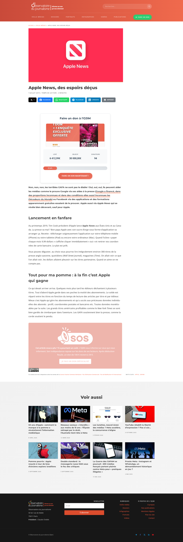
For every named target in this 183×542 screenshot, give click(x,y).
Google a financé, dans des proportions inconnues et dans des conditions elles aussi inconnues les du (74, 195)
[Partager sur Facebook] (45, 100)
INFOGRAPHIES (88, 17)
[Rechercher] (149, 6)
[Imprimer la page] (109, 100)
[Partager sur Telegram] (78, 100)
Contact (152, 518)
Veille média (124, 505)
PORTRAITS (70, 17)
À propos (151, 505)
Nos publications (148, 508)
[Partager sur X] (32, 100)
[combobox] (125, 6)
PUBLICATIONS (120, 17)
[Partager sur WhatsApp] (61, 100)
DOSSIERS (55, 17)
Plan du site (150, 515)
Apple (137, 374)
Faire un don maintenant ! (75, 176)
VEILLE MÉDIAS (38, 17)
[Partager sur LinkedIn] (94, 100)
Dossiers (126, 508)
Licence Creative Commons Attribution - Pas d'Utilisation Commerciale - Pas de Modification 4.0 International (90, 374)
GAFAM (142, 374)
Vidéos (126, 518)
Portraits (126, 515)
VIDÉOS (104, 17)
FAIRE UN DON (142, 17)
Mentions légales (148, 511)
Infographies (124, 511)
